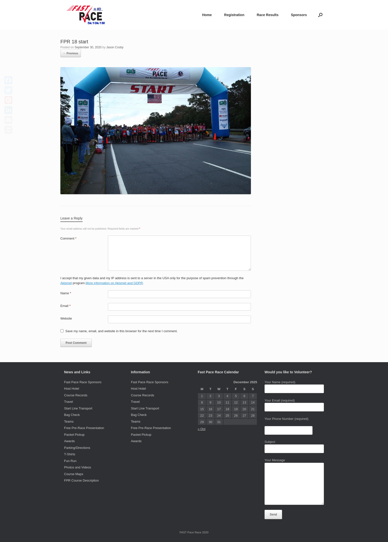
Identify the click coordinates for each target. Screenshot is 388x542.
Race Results (267, 15)
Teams (68, 421)
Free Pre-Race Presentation (84, 428)
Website (66, 318)
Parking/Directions (77, 448)
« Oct (201, 429)
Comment (68, 238)
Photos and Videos (77, 467)
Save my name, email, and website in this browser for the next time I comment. (121, 331)
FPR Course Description (81, 480)
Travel (68, 402)
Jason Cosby (114, 47)
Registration (234, 15)
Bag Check (72, 415)
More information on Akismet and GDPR (114, 283)
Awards (69, 441)
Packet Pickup (74, 434)
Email (65, 306)
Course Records (75, 395)
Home (207, 15)
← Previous (70, 53)
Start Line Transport (78, 408)
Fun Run (70, 461)
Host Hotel (71, 388)
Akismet (66, 283)
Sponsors (299, 15)
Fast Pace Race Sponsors (82, 382)
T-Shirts (69, 454)
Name (65, 293)
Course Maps (73, 474)
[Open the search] (320, 15)
